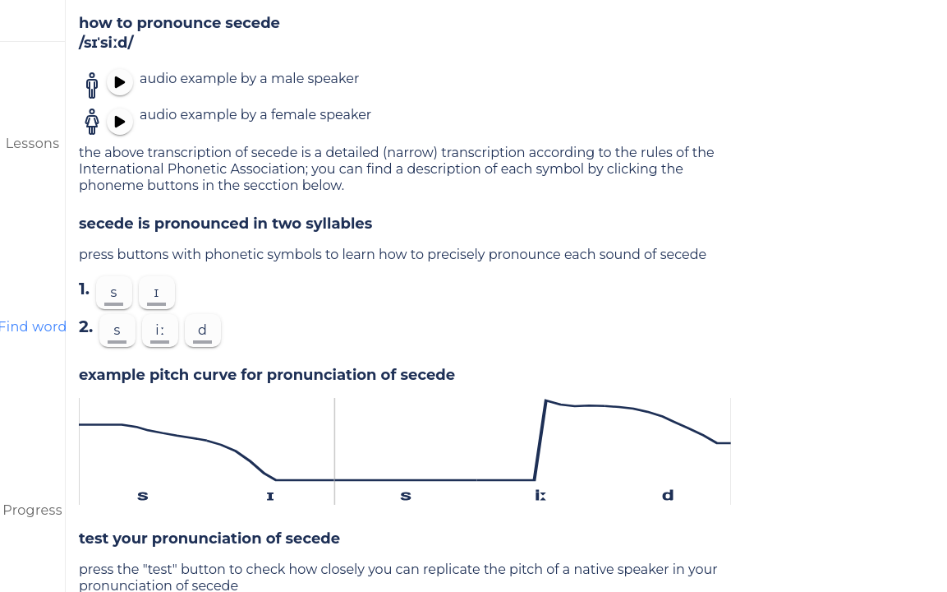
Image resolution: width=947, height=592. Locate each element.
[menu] (33, 20)
